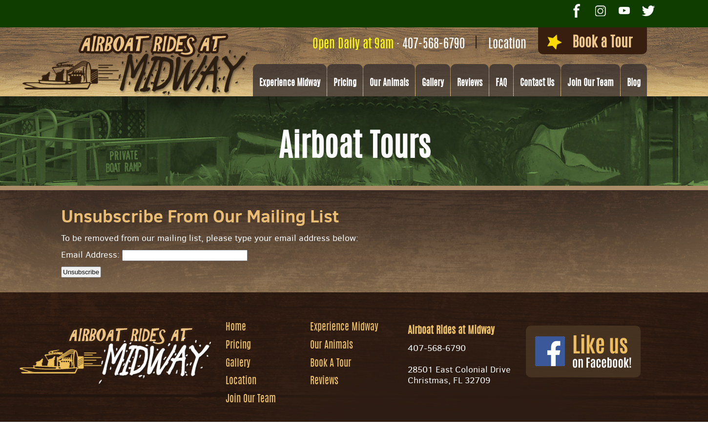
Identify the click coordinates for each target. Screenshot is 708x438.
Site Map (418, 426)
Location (507, 45)
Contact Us (537, 83)
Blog (634, 83)
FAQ (501, 83)
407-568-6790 (433, 45)
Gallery (433, 83)
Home (236, 328)
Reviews (469, 83)
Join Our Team (590, 83)
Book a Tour (589, 42)
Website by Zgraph (361, 426)
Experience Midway (289, 83)
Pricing (344, 83)
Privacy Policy (472, 426)
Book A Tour (330, 364)
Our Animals (389, 83)
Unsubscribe (81, 272)
